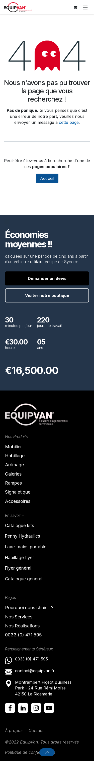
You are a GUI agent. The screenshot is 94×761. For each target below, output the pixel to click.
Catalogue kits (19, 525)
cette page (69, 122)
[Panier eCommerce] (75, 7)
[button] (47, 752)
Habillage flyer (19, 557)
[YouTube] (49, 708)
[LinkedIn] (23, 708)
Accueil (47, 178)
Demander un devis (47, 278)
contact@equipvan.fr (35, 670)
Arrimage (14, 464)
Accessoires (17, 501)
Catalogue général (23, 578)
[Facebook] (10, 708)
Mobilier (13, 446)
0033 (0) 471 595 (24, 634)
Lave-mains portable (25, 546)
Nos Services (18, 616)
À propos (14, 730)
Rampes (13, 483)
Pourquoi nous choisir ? (29, 607)
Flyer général (18, 568)
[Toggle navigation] (85, 7)
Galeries (13, 474)
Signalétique (17, 492)
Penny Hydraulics (22, 536)
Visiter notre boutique (47, 295)
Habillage (15, 455)
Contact (36, 730)
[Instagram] (36, 708)
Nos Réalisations (22, 625)
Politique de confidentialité (30, 752)
